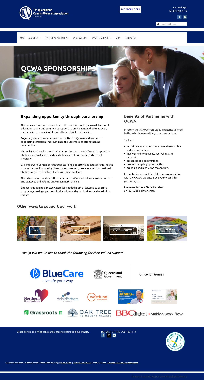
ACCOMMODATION (123, 230)
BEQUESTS (80, 230)
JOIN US (37, 230)
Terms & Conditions (82, 362)
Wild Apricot (153, 376)
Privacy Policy (65, 362)
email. (151, 190)
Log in (130, 9)
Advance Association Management (122, 362)
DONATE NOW (167, 229)
